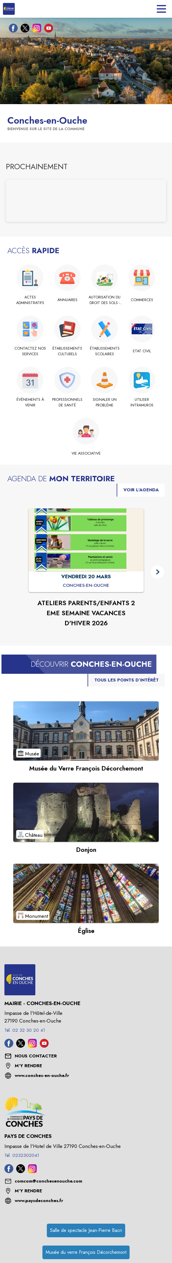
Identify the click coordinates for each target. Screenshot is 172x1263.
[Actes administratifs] (30, 300)
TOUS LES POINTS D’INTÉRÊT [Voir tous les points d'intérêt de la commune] (126, 680)
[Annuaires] (67, 300)
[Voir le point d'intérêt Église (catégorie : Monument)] (86, 893)
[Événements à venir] (30, 402)
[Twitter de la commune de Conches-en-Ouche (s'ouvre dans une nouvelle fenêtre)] (23, 29)
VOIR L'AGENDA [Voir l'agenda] (141, 490)
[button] (157, 572)
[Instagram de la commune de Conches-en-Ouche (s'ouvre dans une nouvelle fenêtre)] (35, 29)
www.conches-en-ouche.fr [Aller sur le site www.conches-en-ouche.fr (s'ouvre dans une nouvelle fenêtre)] (42, 1075)
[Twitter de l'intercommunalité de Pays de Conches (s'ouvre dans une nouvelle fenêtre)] (20, 1171)
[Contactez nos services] (30, 351)
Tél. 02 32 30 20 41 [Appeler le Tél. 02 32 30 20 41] (24, 1030)
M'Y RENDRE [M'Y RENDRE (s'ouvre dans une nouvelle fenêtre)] (28, 1065)
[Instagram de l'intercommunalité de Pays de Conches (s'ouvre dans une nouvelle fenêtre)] (32, 1171)
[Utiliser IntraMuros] (142, 402)
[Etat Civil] (142, 351)
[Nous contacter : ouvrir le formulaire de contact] (36, 1056)
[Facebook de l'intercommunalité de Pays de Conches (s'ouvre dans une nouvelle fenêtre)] (8, 1171)
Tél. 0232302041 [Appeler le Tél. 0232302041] (21, 1155)
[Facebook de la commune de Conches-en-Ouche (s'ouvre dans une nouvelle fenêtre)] (12, 29)
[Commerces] (142, 300)
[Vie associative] (86, 453)
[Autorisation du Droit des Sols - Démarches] (104, 300)
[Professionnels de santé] (67, 402)
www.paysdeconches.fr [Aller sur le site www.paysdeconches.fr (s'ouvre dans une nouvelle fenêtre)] (39, 1200)
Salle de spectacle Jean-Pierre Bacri (86, 1230)
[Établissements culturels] (67, 351)
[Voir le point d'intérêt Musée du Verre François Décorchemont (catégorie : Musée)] (86, 730)
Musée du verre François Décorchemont (86, 1252)
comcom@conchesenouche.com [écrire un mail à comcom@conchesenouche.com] (48, 1181)
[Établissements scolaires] (104, 351)
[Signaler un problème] (104, 402)
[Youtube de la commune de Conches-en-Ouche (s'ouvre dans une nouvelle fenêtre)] (47, 29)
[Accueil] (9, 9)
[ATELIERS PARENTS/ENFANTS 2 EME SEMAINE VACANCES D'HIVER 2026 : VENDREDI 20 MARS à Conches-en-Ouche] (86, 585)
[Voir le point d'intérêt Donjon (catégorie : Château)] (86, 812)
